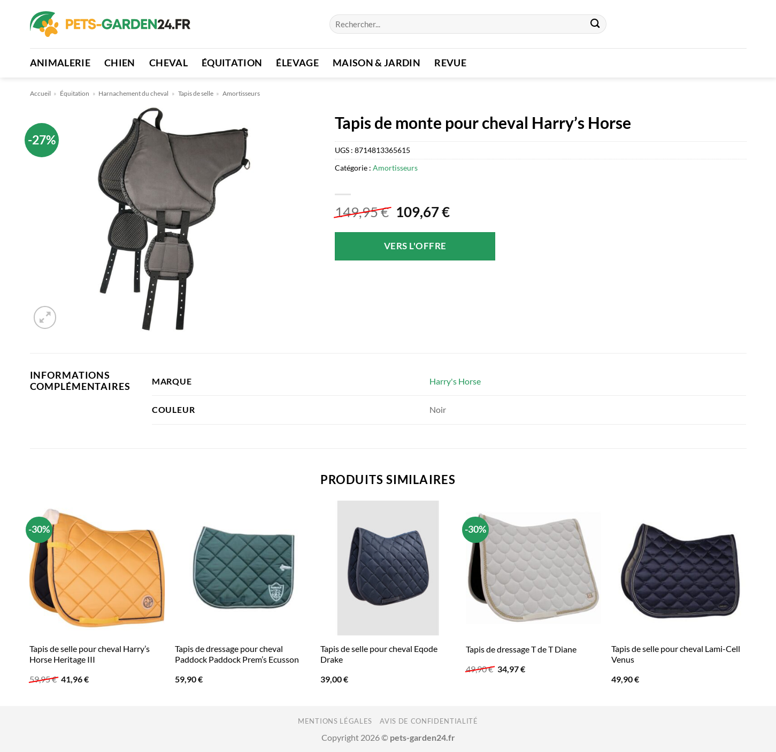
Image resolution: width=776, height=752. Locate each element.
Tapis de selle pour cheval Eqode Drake (378, 654)
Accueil (40, 93)
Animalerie (60, 62)
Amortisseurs (241, 93)
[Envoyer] (595, 24)
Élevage (297, 62)
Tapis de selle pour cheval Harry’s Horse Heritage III (89, 654)
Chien (119, 62)
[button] (45, 317)
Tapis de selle (195, 93)
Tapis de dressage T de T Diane (521, 649)
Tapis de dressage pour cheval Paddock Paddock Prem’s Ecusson (237, 654)
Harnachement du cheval (133, 93)
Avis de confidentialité (429, 721)
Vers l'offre (415, 245)
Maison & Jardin (376, 62)
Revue (450, 62)
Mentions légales (335, 721)
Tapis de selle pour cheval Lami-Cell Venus (675, 654)
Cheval (168, 62)
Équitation (232, 62)
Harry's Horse (455, 381)
